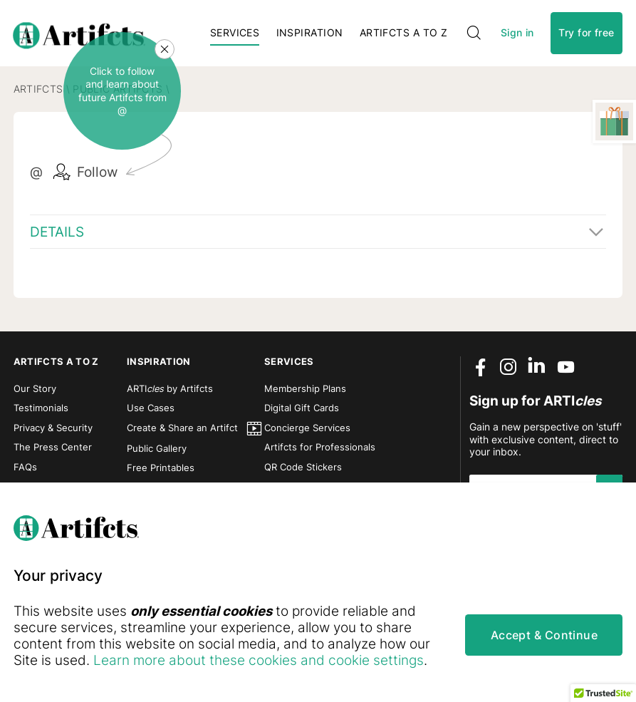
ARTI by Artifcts (170, 388)
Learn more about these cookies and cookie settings (258, 660)
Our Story (35, 388)
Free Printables (160, 468)
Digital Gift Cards (301, 408)
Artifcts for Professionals (319, 447)
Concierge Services (307, 428)
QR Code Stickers (303, 467)
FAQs (25, 467)
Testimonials (41, 408)
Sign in (517, 32)
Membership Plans (305, 388)
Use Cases (150, 408)
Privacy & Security (53, 428)
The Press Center (53, 447)
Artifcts (38, 89)
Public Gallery (157, 448)
